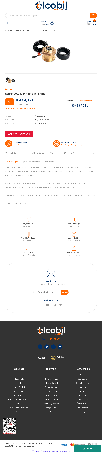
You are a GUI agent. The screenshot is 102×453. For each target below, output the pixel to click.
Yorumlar (49, 161)
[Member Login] (52, 22)
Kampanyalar (19, 391)
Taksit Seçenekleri (31, 161)
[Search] (51, 15)
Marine (83, 391)
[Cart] (94, 22)
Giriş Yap (44, 22)
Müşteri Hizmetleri (51, 395)
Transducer (40, 116)
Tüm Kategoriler (82, 407)
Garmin (9, 89)
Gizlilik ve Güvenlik (51, 382)
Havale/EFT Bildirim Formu (51, 411)
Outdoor (83, 387)
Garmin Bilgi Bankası (51, 403)
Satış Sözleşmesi (51, 374)
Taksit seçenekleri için (72, 145)
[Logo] (51, 6)
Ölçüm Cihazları (83, 403)
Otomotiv (83, 374)
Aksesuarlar (83, 399)
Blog (83, 411)
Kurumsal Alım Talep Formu (19, 399)
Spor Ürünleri (83, 378)
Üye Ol (47, 24)
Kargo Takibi (51, 407)
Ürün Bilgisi (12, 161)
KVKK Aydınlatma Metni (19, 407)
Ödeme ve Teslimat (51, 378)
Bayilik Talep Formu (19, 395)
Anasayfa (19, 374)
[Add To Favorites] (13, 153)
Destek (87, 448)
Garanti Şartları (51, 387)
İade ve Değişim (51, 391)
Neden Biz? (19, 382)
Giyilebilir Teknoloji (83, 382)
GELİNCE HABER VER (19, 134)
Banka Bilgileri (19, 387)
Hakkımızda (19, 378)
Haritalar (83, 395)
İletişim (19, 411)
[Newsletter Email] (47, 291)
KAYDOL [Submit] (65, 292)
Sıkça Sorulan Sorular (51, 399)
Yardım (19, 403)
